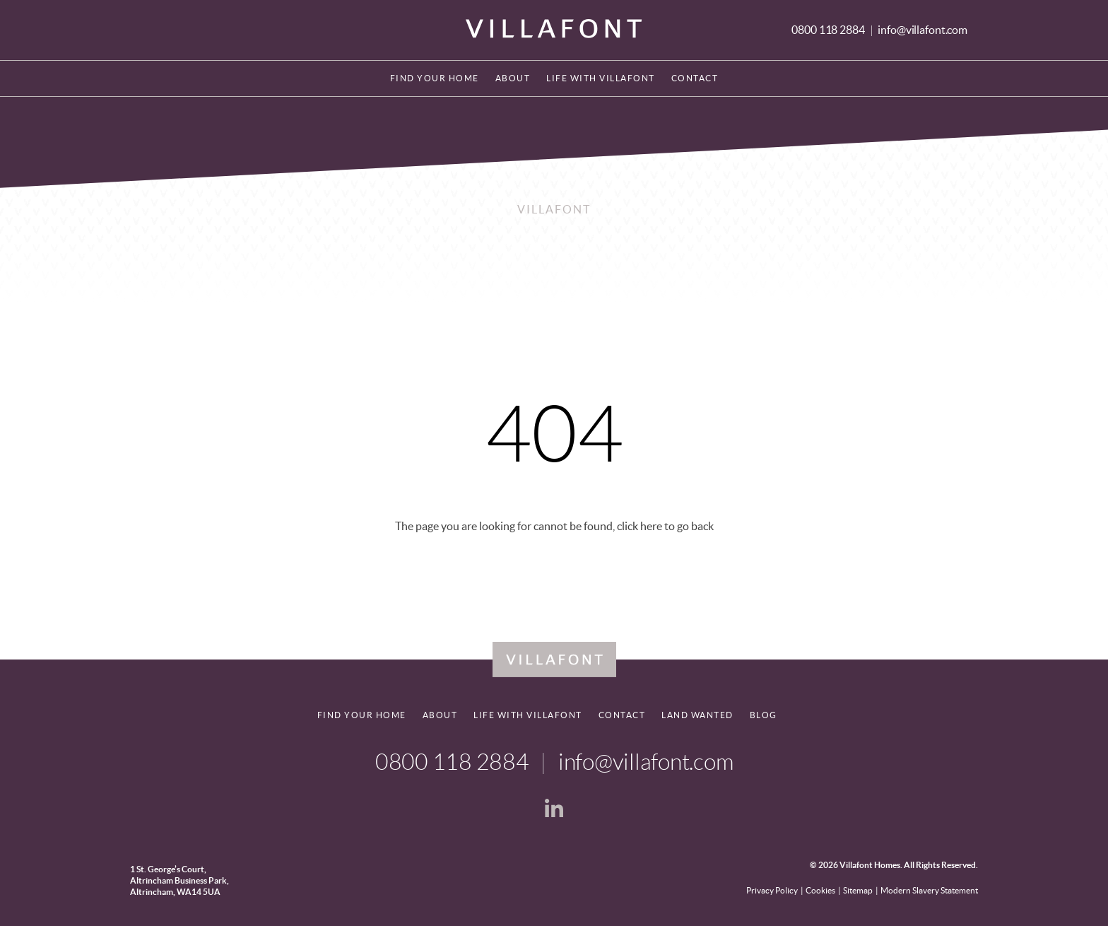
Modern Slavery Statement (929, 890)
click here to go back (665, 526)
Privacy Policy (772, 890)
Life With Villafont (600, 78)
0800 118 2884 (828, 29)
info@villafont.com (922, 29)
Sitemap (858, 890)
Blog (763, 715)
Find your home (434, 78)
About (513, 78)
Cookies (820, 890)
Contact (695, 78)
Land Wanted (697, 715)
